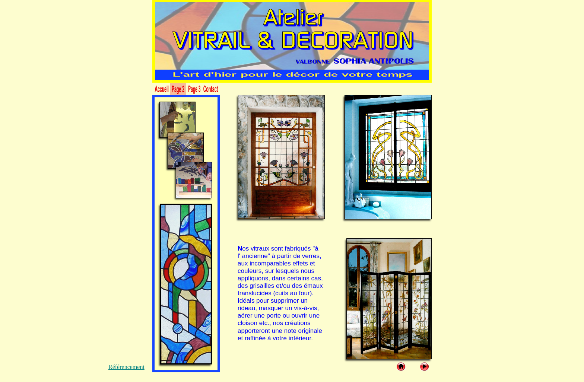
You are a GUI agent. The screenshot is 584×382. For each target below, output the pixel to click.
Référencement (126, 367)
